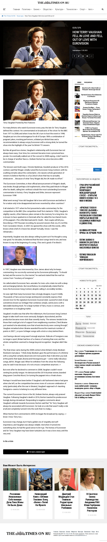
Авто (90, 9)
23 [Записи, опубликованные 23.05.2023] (80, 302)
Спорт (82, 9)
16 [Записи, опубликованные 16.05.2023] (80, 299)
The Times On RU (8, 16)
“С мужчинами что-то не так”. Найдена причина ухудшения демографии (88, 353)
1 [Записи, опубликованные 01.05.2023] (76, 292)
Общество (47, 9)
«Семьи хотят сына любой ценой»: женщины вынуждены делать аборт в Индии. (88, 385)
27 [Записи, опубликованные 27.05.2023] (96, 302)
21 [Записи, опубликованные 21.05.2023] (100, 299)
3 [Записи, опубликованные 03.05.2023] (84, 292)
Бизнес (37, 9)
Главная (16, 9)
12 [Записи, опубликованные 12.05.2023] (92, 295)
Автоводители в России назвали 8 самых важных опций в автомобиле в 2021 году (88, 365)
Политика (26, 9)
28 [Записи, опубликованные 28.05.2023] (100, 302)
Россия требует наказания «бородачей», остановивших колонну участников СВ (87, 375)
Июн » (82, 308)
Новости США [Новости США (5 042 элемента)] (91, 328)
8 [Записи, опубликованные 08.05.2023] (76, 295)
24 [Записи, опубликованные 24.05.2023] (84, 302)
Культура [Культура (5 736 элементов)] (93, 323)
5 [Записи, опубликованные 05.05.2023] (92, 292)
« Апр (77, 308)
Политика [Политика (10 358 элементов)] (91, 332)
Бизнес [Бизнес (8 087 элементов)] (86, 323)
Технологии (71, 9)
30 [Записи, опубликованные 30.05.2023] (80, 305)
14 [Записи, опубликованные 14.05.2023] (100, 295)
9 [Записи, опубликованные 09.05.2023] (80, 295)
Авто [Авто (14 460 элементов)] (78, 323)
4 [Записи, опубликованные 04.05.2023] (88, 292)
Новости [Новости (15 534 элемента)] (80, 328)
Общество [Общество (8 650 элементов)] (79, 332)
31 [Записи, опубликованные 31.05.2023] (84, 305)
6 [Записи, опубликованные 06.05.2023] (95, 292)
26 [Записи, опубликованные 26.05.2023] (92, 302)
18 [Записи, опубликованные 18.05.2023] (88, 299)
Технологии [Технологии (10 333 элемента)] (88, 336)
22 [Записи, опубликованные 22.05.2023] (77, 302)
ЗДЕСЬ (60, 537)
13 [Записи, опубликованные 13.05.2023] (96, 295)
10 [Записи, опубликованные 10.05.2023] (84, 295)
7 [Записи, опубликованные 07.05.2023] (99, 292)
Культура (59, 9)
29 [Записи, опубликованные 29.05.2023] (77, 305)
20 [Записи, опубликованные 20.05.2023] (96, 299)
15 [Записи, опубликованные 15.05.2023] (77, 299)
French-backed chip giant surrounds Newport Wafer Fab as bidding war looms (88, 395)
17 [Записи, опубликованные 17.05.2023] (84, 299)
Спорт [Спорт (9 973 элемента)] (78, 336)
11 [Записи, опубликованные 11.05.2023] (88, 295)
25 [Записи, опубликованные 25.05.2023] (88, 302)
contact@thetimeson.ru (81, 537)
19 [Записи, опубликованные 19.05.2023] (92, 299)
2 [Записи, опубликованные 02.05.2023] (80, 292)
